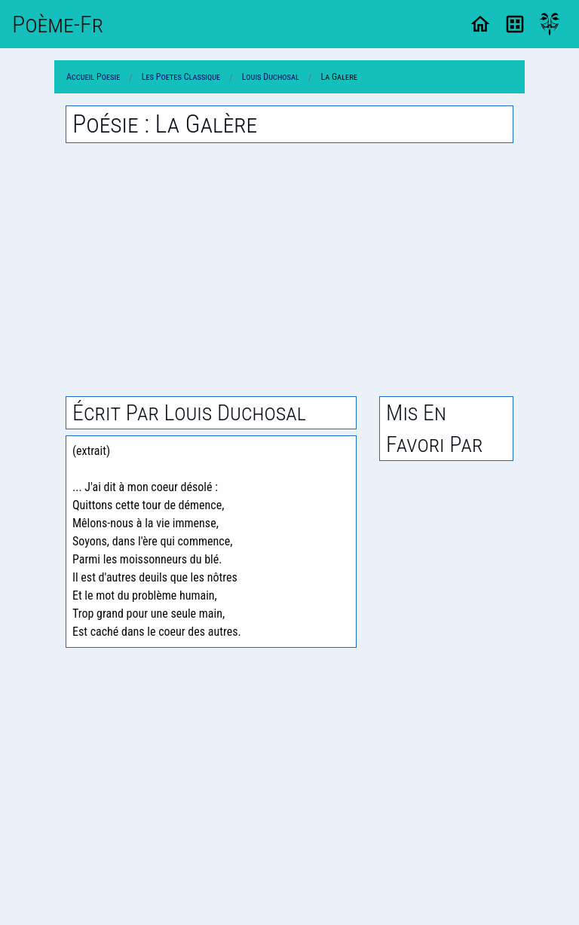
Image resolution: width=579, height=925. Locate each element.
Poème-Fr (57, 24)
